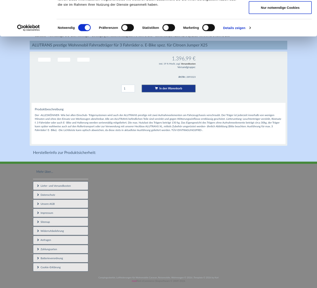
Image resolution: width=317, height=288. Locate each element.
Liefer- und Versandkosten (54, 185)
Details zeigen (234, 61)
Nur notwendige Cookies (280, 40)
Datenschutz (46, 194)
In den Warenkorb (168, 88)
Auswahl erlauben (280, 26)
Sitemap (43, 221)
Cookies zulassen (280, 11)
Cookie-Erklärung (49, 267)
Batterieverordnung (50, 258)
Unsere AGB (46, 203)
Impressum (45, 212)
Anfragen (44, 240)
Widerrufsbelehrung (50, 231)
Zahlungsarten (47, 249)
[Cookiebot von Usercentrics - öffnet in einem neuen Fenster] (28, 60)
